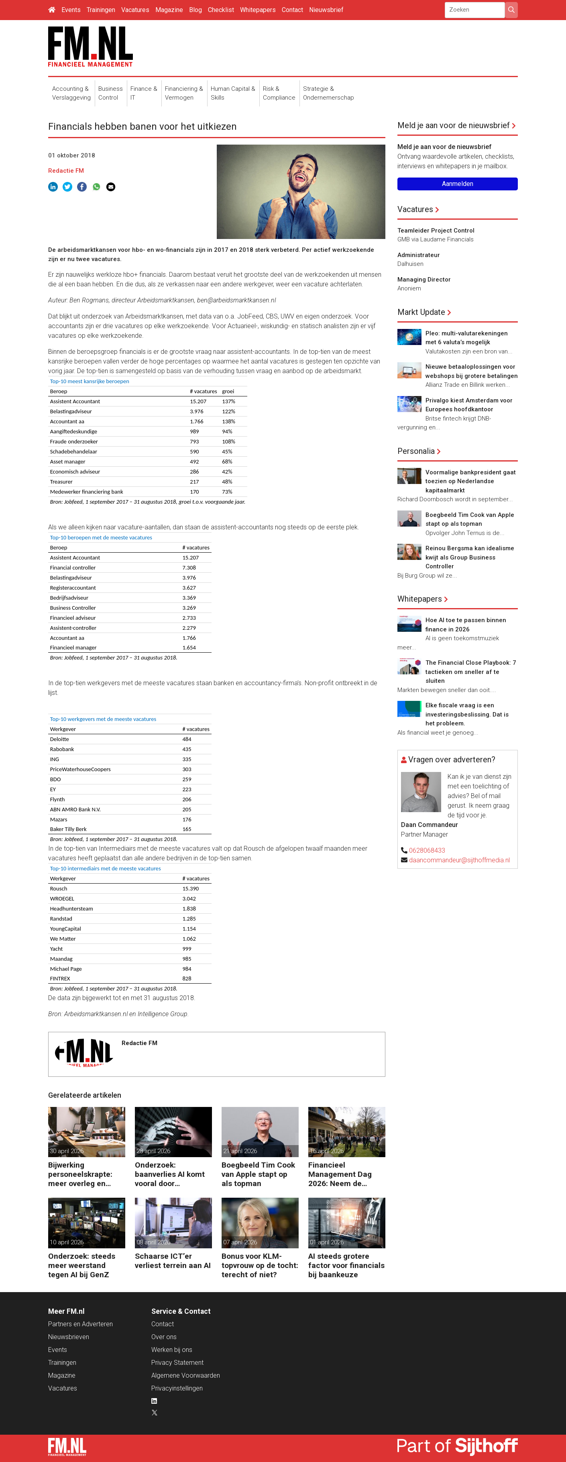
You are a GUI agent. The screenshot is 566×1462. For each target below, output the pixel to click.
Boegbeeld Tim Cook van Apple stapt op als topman (258, 1174)
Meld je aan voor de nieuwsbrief (453, 125)
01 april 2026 (327, 1242)
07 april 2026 (240, 1242)
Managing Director (424, 279)
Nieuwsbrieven (68, 1337)
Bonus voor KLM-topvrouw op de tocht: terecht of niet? (260, 1265)
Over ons (164, 1337)
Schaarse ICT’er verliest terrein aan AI (173, 1261)
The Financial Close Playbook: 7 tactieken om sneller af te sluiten (471, 671)
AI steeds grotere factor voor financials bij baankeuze (346, 1265)
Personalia (416, 451)
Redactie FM (66, 170)
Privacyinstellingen (177, 1388)
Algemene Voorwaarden (185, 1375)
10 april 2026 (66, 1242)
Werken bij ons (171, 1350)
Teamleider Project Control (435, 230)
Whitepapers (258, 10)
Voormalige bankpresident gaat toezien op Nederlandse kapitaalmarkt (471, 481)
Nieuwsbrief (326, 10)
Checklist (221, 10)
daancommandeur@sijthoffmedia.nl (459, 860)
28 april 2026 (153, 1151)
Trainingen (101, 10)
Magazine (169, 10)
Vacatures (135, 10)
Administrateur (418, 255)
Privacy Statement (177, 1362)
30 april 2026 (66, 1151)
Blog (195, 10)
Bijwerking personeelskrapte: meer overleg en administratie (80, 1174)
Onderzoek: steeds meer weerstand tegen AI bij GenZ (81, 1265)
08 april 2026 (153, 1242)
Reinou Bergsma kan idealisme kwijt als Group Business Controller (470, 557)
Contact (292, 10)
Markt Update (421, 312)
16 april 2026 (327, 1151)
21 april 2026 (240, 1151)
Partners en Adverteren (80, 1324)
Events (71, 10)
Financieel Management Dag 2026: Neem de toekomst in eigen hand (340, 1174)
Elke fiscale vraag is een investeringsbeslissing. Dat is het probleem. (467, 714)
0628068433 (427, 850)
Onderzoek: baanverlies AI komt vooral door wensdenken (170, 1174)
